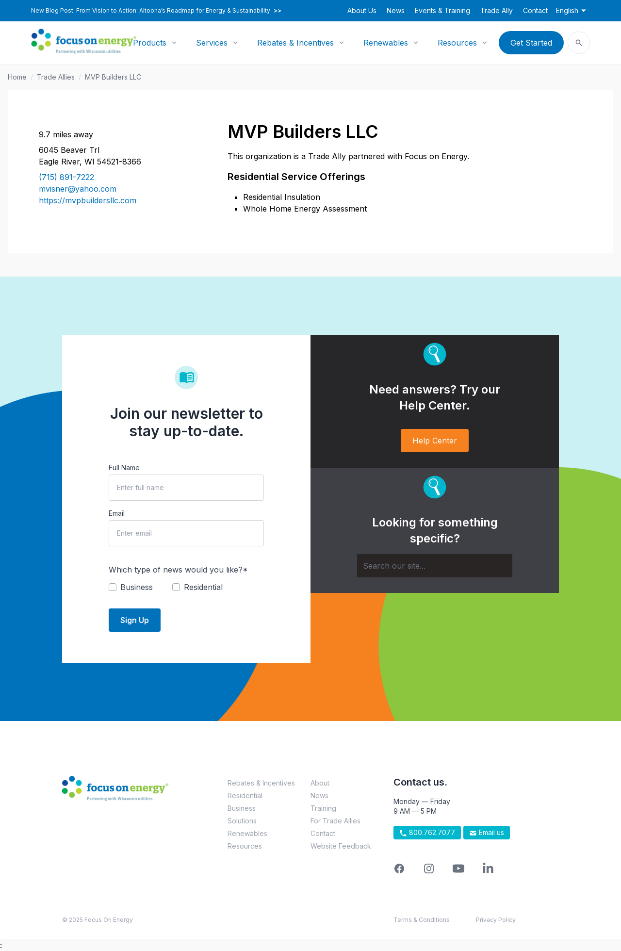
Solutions (242, 821)
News (396, 10)
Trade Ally (496, 10)
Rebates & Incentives (295, 43)
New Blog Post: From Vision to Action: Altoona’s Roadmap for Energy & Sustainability (156, 11)
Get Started (531, 43)
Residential (245, 795)
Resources (457, 43)
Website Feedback (340, 846)
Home (17, 77)
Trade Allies (56, 77)
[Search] (434, 565)
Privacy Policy (496, 919)
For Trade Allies (335, 821)
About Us (361, 10)
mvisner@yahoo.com (77, 189)
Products (149, 43)
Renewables (385, 43)
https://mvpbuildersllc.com (87, 200)
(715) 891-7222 (66, 177)
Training (323, 808)
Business (242, 808)
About (319, 783)
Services (212, 43)
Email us (486, 832)
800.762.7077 (427, 832)
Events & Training (442, 10)
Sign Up (134, 620)
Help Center (434, 440)
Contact (535, 10)
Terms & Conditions (421, 919)
